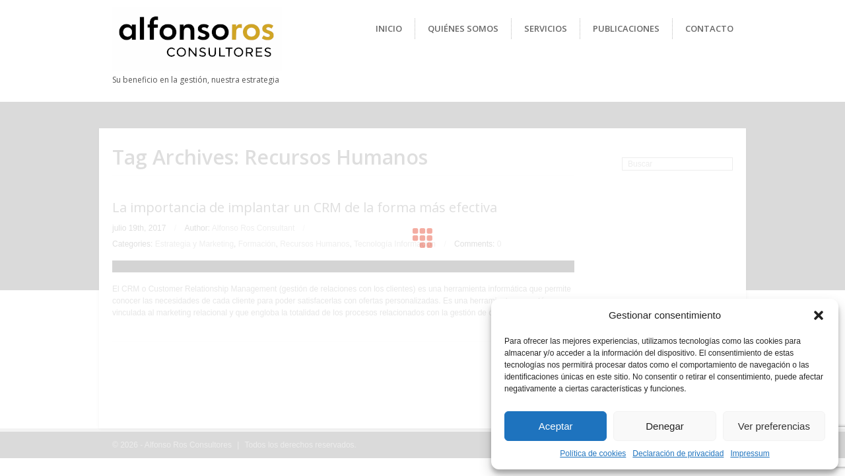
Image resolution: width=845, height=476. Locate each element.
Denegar (665, 426)
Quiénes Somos (463, 28)
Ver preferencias (774, 426)
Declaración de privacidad (678, 453)
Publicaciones (626, 28)
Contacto (709, 28)
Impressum (749, 453)
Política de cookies (593, 453)
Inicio (389, 28)
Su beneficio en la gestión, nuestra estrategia (195, 79)
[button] (818, 315)
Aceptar (556, 426)
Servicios (545, 28)
